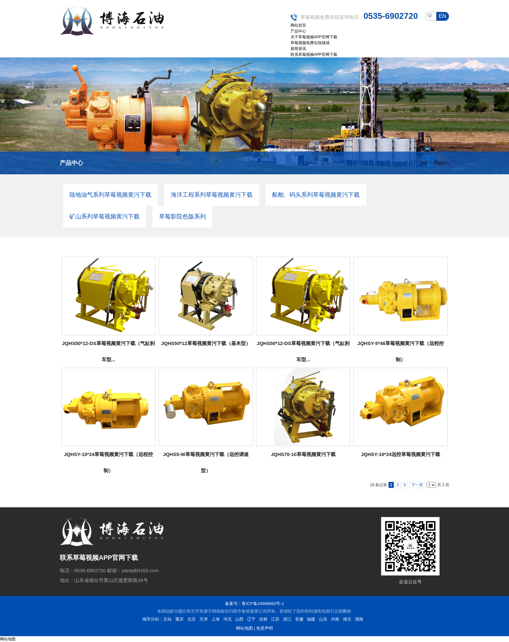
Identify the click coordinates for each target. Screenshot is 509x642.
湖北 (347, 619)
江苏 (275, 619)
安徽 (299, 619)
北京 (191, 619)
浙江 (287, 619)
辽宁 (251, 619)
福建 (311, 619)
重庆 (179, 619)
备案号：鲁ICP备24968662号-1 (254, 603)
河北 (227, 619)
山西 (239, 619)
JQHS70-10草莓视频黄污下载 (303, 454)
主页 (424, 163)
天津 (203, 619)
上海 (215, 619)
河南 (335, 619)
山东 (323, 619)
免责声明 (264, 628)
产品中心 (441, 163)
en (442, 16)
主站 (167, 619)
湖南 (359, 619)
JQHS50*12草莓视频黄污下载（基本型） (205, 343)
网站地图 (244, 628)
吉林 (263, 619)
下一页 (417, 485)
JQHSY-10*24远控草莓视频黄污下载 (400, 454)
